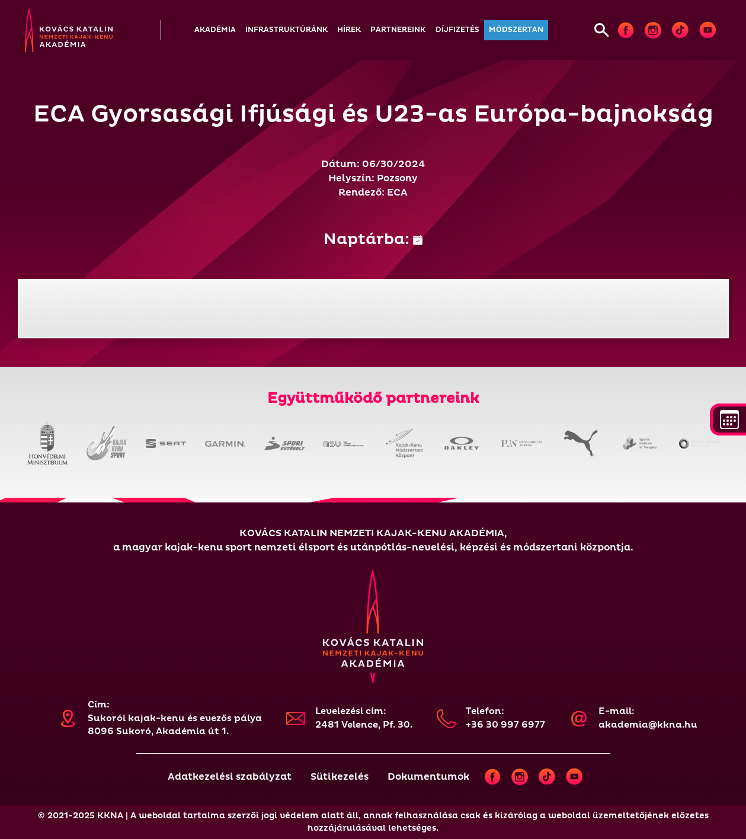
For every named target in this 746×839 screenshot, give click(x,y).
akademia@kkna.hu (647, 725)
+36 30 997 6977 (505, 725)
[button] (215, 30)
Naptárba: (373, 239)
